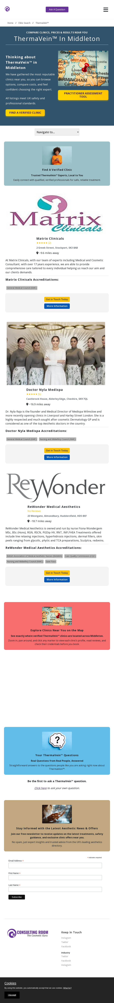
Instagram (66, 938)
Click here (40, 788)
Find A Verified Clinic (25, 112)
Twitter (64, 942)
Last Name (14, 885)
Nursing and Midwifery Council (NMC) (58, 439)
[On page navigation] (57, 132)
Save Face (51, 561)
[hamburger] (105, 9)
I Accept (12, 995)
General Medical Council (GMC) (22, 287)
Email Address (16, 860)
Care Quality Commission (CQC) (80, 556)
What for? (67, 988)
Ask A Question (57, 9)
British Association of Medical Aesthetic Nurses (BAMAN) (34, 556)
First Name (14, 873)
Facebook (66, 946)
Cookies (10, 983)
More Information (57, 306)
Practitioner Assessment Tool (83, 95)
